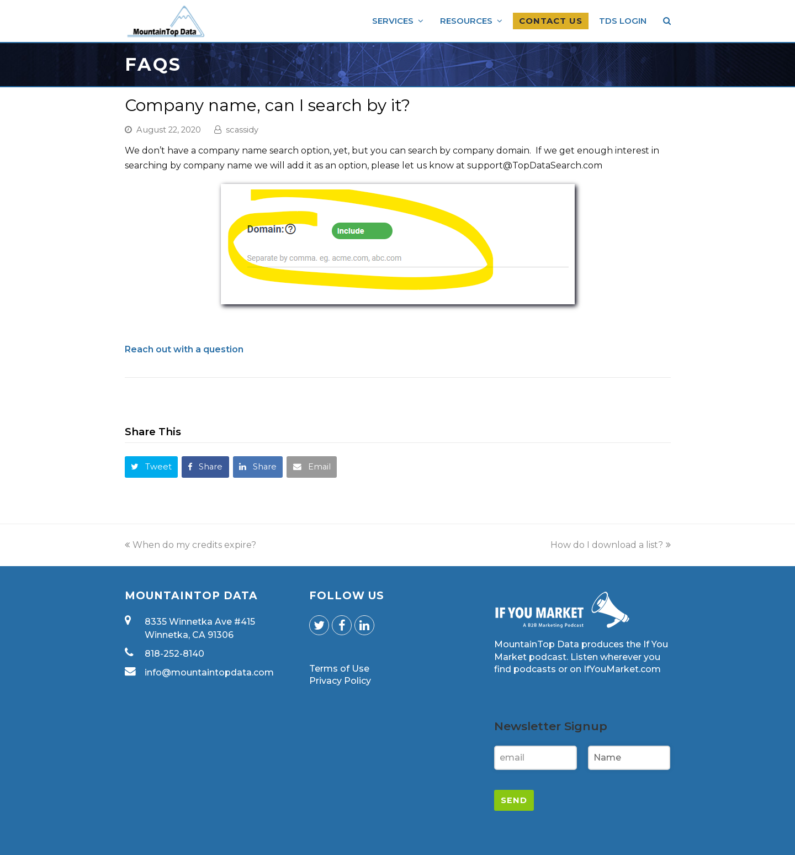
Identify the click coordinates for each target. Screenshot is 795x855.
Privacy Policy (340, 680)
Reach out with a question (184, 349)
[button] (151, 467)
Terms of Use (339, 668)
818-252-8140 (174, 653)
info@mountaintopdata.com (209, 672)
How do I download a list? (610, 545)
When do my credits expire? (190, 545)
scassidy (242, 130)
